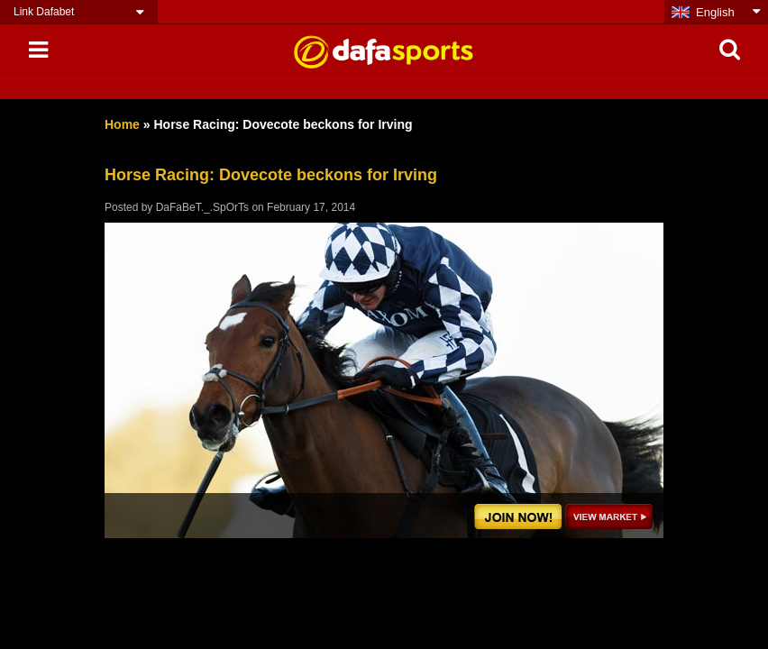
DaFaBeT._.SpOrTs (202, 207)
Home (122, 124)
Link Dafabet (44, 11)
